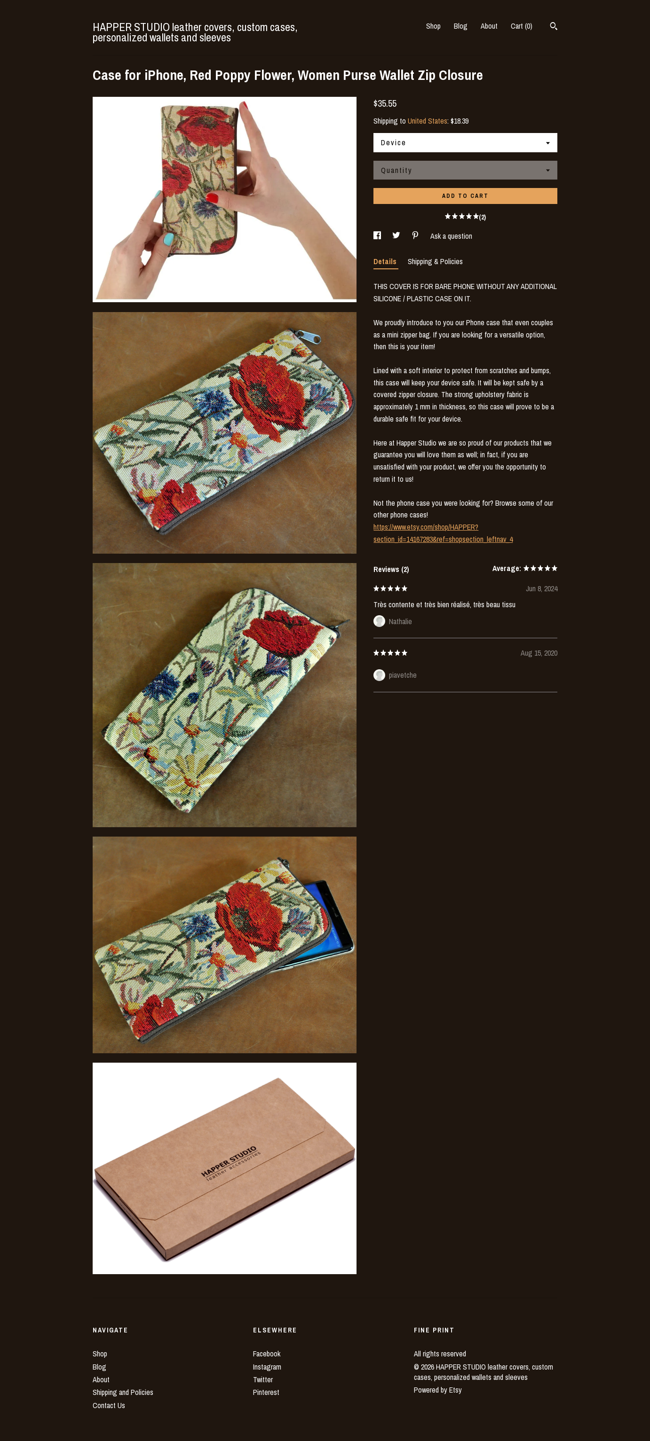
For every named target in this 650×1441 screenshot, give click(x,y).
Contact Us (109, 1405)
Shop (433, 26)
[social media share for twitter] (397, 236)
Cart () (521, 26)
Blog (461, 26)
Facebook (266, 1353)
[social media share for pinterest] (416, 236)
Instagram (267, 1367)
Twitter (263, 1379)
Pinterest (266, 1392)
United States (427, 121)
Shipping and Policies (123, 1392)
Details (385, 261)
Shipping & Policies (435, 261)
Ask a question (451, 236)
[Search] (553, 27)
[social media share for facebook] (378, 236)
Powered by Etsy (438, 1390)
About (489, 26)
